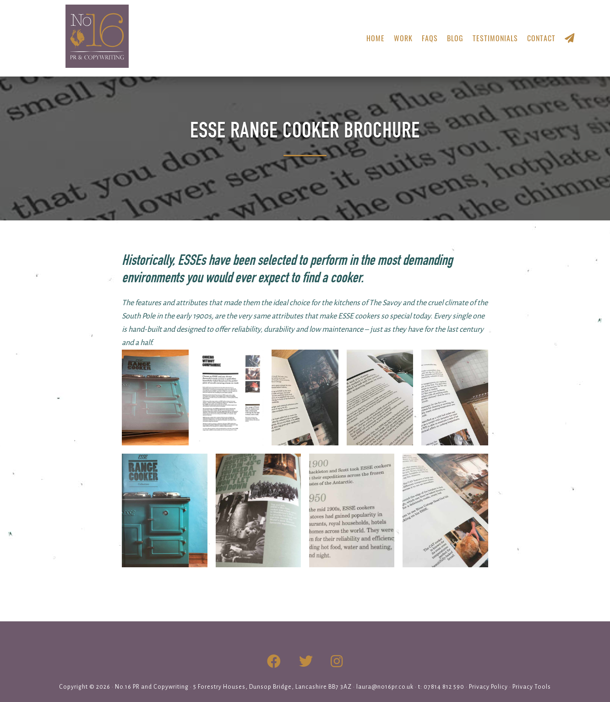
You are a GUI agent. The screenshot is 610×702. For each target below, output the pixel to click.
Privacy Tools (531, 678)
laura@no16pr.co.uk (385, 678)
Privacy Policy (488, 678)
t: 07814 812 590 (441, 678)
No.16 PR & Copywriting (99, 27)
